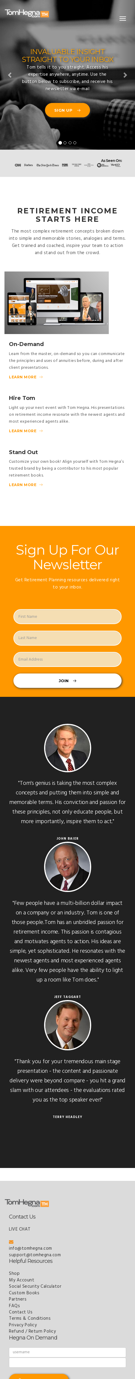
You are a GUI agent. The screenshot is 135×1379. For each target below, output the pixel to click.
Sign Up (67, 110)
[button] (10, 75)
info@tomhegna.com (30, 1246)
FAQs (14, 1306)
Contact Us (20, 1312)
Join (68, 680)
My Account (21, 1280)
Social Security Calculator (35, 1286)
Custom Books (24, 1293)
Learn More (26, 377)
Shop (14, 1273)
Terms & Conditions (30, 1318)
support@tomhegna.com (35, 1255)
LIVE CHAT (20, 1229)
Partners (18, 1299)
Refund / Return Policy (32, 1331)
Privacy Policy (23, 1325)
